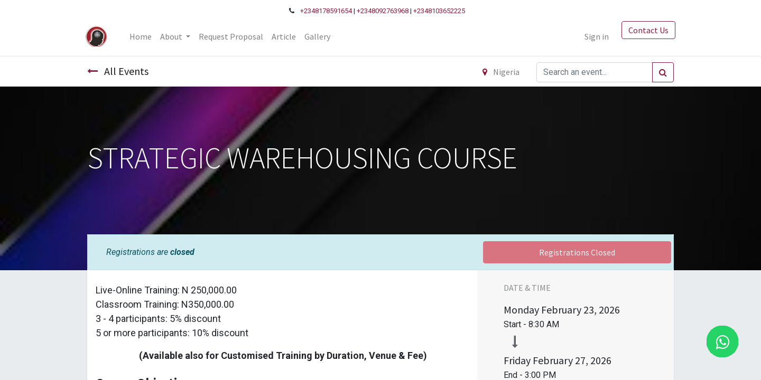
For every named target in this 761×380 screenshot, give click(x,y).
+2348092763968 (383, 11)
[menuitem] (142, 36)
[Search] (663, 72)
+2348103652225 (439, 11)
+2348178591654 (326, 11)
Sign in (595, 36)
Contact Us (647, 30)
